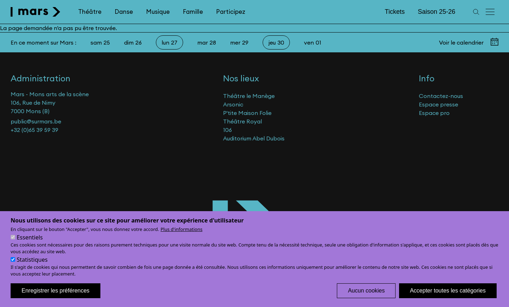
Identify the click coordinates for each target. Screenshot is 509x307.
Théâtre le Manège (249, 95)
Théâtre (89, 12)
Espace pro (434, 112)
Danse (124, 12)
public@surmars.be (36, 121)
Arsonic (233, 104)
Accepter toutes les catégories (448, 294)
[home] (35, 12)
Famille (193, 12)
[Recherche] (476, 12)
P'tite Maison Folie (247, 112)
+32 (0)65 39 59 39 (34, 129)
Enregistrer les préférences (55, 294)
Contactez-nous (441, 95)
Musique (158, 12)
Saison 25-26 (436, 11)
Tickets (395, 11)
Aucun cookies (366, 294)
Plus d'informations (181, 233)
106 (227, 129)
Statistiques (32, 263)
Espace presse (438, 104)
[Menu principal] (490, 12)
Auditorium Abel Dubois (254, 138)
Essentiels (30, 241)
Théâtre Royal (242, 121)
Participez (230, 12)
